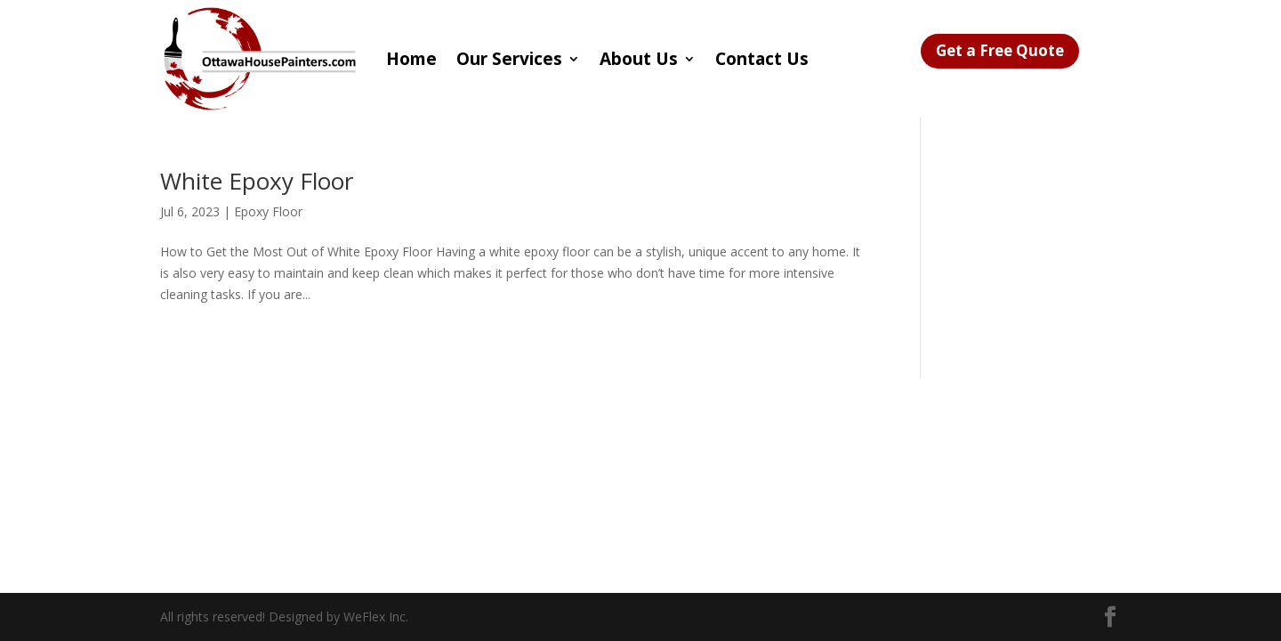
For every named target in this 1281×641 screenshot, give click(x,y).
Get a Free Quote (1000, 50)
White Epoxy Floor (256, 181)
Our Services (509, 58)
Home (411, 58)
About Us (639, 58)
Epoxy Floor (268, 211)
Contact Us (762, 58)
